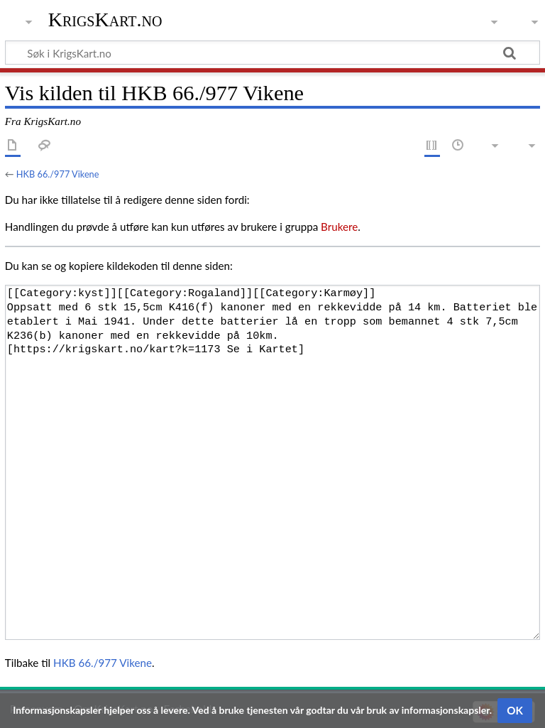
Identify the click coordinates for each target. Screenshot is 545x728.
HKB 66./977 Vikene (57, 174)
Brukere (339, 226)
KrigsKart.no (105, 20)
